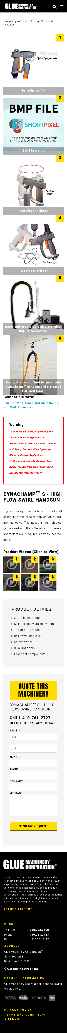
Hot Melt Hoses (46, 403)
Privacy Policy (18, 1010)
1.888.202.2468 (38, 930)
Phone (14, 769)
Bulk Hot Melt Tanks (18, 403)
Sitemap (12, 1019)
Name (15, 730)
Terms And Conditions (25, 1015)
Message (16, 793)
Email (15, 757)
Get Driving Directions (21, 969)
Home (7, 21)
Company (18, 781)
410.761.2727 (39, 935)
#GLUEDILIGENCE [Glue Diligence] (18, 909)
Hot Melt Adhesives (18, 407)
